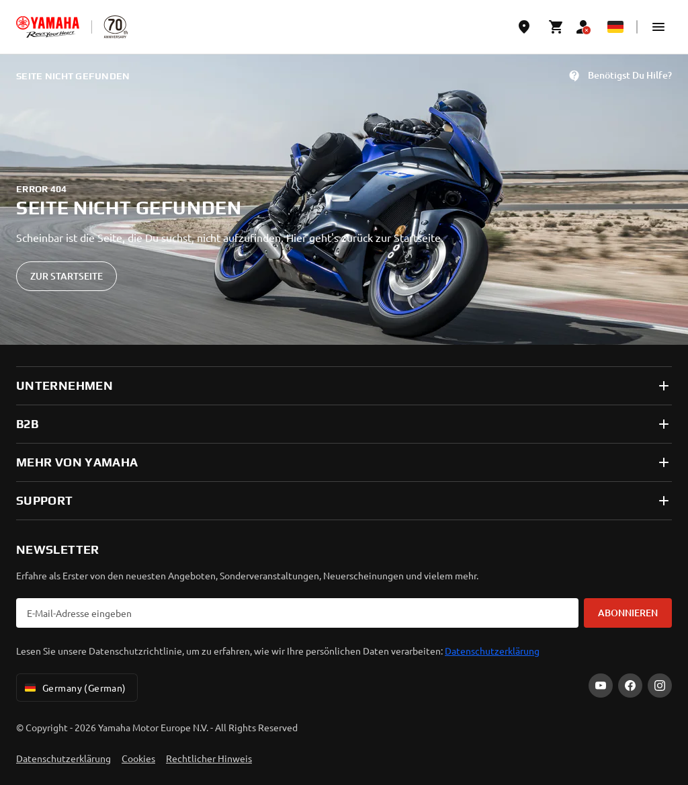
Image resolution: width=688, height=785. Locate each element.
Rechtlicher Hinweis (209, 758)
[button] (658, 26)
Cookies (138, 758)
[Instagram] (660, 685)
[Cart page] (556, 27)
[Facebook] (630, 685)
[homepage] (47, 27)
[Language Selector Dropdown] (615, 26)
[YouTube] (601, 685)
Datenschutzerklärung (492, 651)
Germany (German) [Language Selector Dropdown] (74, 687)
